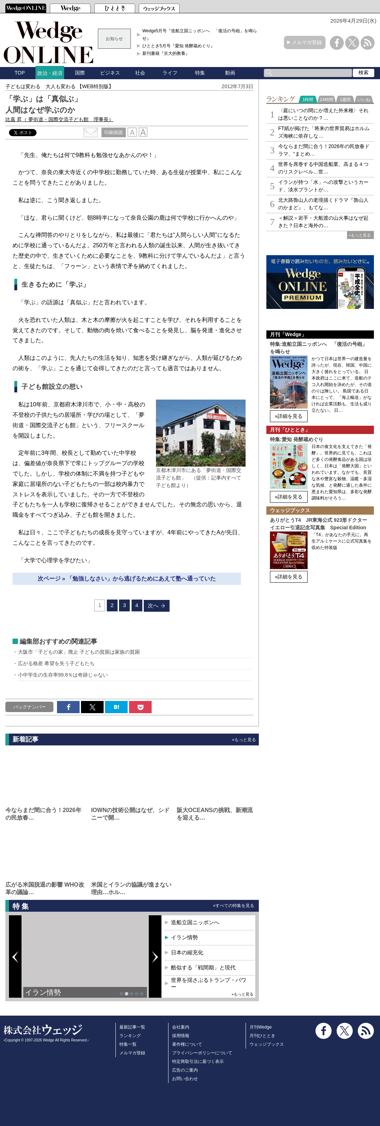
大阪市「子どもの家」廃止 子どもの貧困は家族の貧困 (79, 652)
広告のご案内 (185, 1070)
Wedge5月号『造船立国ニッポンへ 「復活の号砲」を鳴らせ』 (199, 34)
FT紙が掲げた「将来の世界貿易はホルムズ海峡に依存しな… (324, 132)
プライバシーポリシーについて (202, 1052)
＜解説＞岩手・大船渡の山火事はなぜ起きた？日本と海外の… (323, 221)
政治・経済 (49, 73)
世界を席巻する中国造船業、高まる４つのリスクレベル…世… (323, 168)
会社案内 (180, 1027)
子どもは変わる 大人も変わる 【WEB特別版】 (59, 86)
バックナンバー (29, 707)
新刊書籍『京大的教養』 (166, 53)
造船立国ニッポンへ (195, 922)
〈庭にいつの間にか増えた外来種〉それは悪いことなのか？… (323, 114)
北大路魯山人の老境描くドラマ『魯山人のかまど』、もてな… (323, 203)
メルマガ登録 (307, 42)
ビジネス (110, 73)
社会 (140, 73)
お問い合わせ (185, 1078)
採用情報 (180, 1035)
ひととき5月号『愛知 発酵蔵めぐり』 (178, 45)
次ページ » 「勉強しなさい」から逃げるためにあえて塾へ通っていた (127, 579)
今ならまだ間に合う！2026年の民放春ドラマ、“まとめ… (324, 150)
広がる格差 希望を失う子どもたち (56, 663)
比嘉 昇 (59, 119)
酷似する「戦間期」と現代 (203, 967)
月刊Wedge (261, 1027)
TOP (20, 73)
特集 (200, 73)
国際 (80, 73)
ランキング (130, 1035)
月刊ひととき (262, 1035)
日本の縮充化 (187, 952)
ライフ (169, 73)
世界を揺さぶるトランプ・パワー (208, 983)
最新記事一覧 (132, 1027)
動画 (230, 73)
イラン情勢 (43, 992)
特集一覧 (128, 1044)
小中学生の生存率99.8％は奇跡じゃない (63, 675)
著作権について (187, 1044)
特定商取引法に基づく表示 (198, 1061)
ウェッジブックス (267, 1044)
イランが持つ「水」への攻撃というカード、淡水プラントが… (323, 185)
